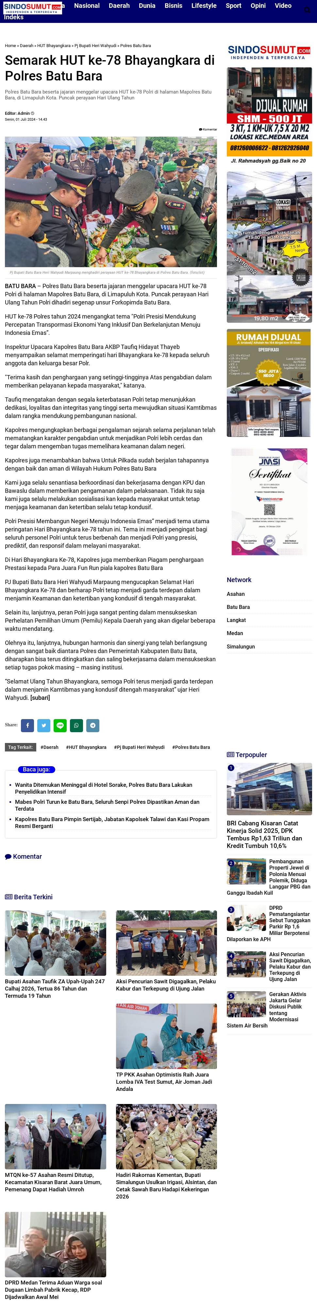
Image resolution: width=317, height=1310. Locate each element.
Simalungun (241, 647)
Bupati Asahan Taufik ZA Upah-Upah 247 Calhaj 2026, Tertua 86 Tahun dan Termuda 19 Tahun (55, 988)
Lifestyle (204, 5)
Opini (258, 5)
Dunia (147, 5)
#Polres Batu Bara (191, 747)
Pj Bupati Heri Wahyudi (95, 45)
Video (283, 5)
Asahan (236, 594)
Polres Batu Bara (135, 45)
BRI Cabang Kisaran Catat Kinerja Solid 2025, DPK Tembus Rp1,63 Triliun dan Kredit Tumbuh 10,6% (264, 834)
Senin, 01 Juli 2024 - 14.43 (26, 119)
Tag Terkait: (20, 747)
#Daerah (49, 747)
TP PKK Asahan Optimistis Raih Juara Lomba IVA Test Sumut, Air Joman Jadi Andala (164, 1081)
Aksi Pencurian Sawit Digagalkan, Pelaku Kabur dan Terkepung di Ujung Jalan (290, 967)
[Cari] (307, 10)
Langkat (236, 620)
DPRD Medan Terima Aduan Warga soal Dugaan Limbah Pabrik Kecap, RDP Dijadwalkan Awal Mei (53, 1289)
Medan (235, 633)
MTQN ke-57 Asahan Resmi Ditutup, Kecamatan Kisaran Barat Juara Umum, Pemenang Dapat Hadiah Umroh (53, 1182)
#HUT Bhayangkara (86, 747)
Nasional (87, 5)
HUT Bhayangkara (54, 45)
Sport (234, 5)
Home (10, 45)
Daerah (119, 5)
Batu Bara (238, 607)
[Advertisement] (268, 699)
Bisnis (173, 5)
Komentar (208, 129)
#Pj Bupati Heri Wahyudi (139, 747)
